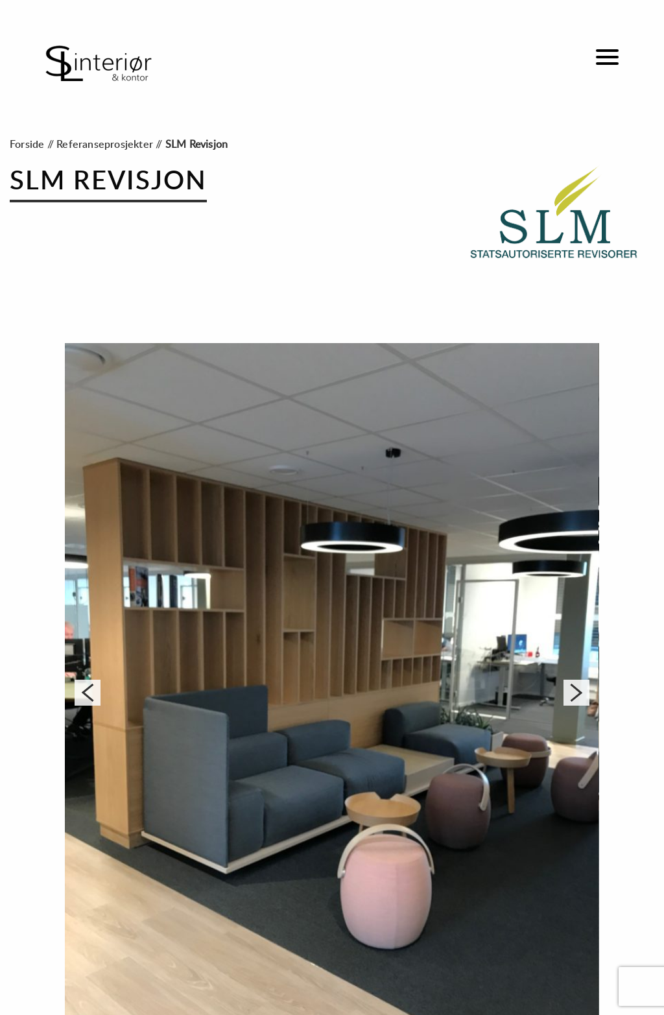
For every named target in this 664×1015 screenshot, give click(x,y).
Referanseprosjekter (104, 144)
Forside (27, 144)
